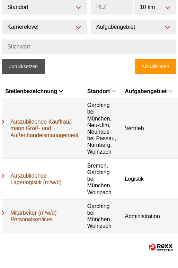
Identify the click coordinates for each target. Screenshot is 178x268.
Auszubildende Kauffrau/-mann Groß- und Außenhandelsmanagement (44, 128)
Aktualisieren (155, 66)
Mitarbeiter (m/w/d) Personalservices (33, 216)
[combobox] (155, 7)
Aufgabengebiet (149, 91)
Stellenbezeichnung (34, 91)
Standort (101, 91)
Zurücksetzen (23, 66)
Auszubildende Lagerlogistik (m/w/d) (36, 179)
